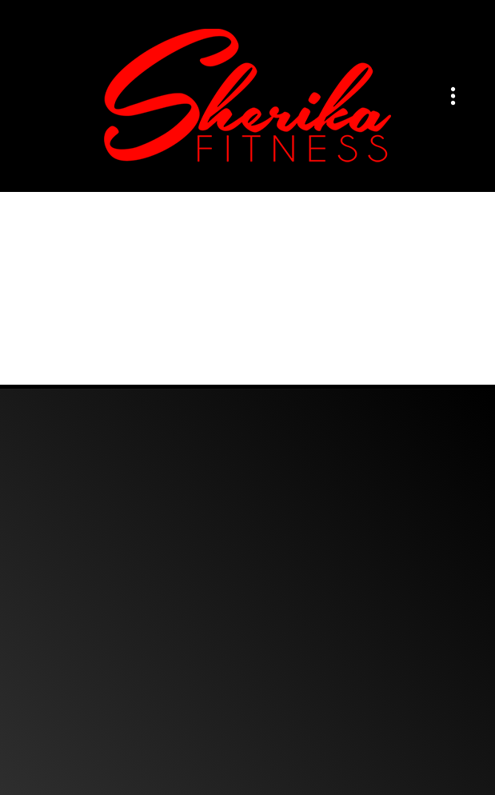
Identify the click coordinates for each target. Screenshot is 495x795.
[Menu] (453, 96)
